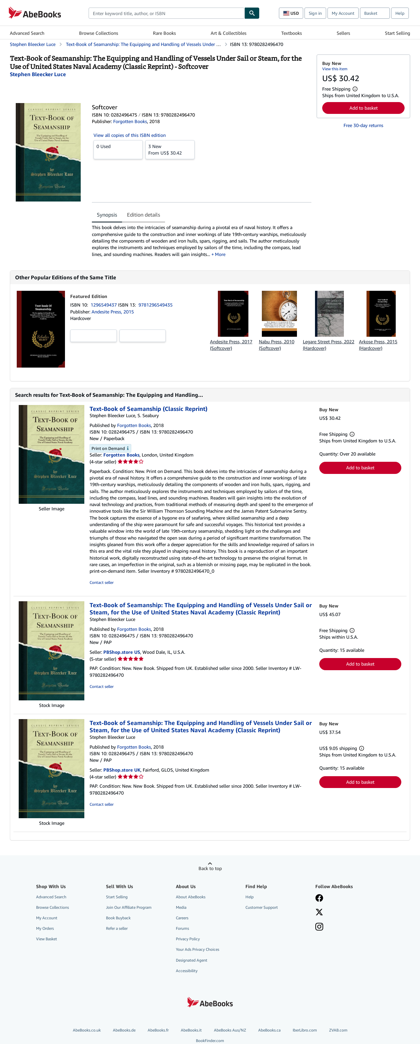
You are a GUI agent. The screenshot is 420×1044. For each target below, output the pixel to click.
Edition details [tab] (143, 214)
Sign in (315, 13)
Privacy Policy (188, 938)
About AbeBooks (190, 896)
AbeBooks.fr (158, 1030)
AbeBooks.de (124, 1030)
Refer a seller (117, 928)
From (170, 149)
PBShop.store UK (121, 770)
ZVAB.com (338, 1030)
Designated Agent (191, 960)
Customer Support (261, 907)
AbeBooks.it (191, 1030)
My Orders (45, 928)
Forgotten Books (121, 455)
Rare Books (164, 33)
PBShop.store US (121, 652)
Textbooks (291, 33)
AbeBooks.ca (269, 1030)
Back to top (210, 868)
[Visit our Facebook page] (319, 898)
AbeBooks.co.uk (87, 1030)
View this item (334, 68)
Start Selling (397, 33)
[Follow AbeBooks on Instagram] (319, 927)
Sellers (343, 33)
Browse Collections (98, 33)
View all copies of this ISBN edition (130, 135)
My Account (343, 13)
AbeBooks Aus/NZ (230, 1030)
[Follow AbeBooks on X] (319, 912)
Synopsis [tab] (107, 214)
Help (400, 13)
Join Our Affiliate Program (129, 907)
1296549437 (104, 305)
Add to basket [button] (363, 108)
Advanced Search (27, 33)
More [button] (220, 254)
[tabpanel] (201, 240)
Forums (182, 928)
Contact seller (102, 582)
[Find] (252, 13)
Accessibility (187, 970)
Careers (182, 917)
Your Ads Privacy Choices (197, 949)
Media (181, 907)
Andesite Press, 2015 (113, 311)
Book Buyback (118, 917)
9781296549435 (155, 305)
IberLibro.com (305, 1030)
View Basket (46, 938)
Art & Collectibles (228, 33)
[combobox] (166, 13)
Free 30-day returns (363, 125)
